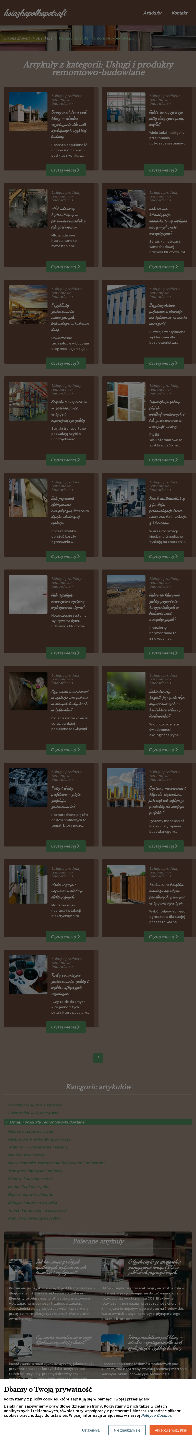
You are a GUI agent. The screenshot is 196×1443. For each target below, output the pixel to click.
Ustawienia (91, 1430)
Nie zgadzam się (127, 1430)
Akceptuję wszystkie (171, 1430)
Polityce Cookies (156, 1415)
